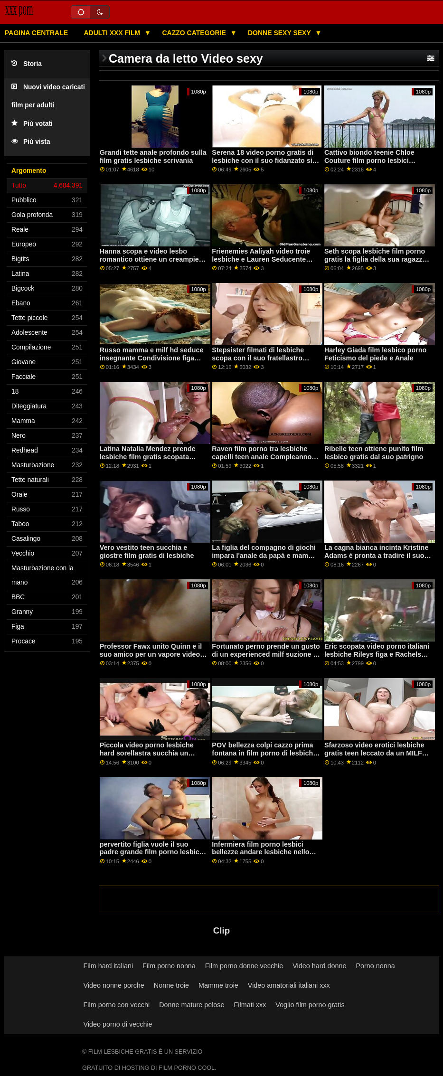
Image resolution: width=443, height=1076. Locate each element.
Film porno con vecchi (117, 1005)
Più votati (32, 123)
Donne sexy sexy (280, 33)
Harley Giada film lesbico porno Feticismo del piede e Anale (375, 354)
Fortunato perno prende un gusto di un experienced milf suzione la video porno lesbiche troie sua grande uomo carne (266, 658)
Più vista (30, 141)
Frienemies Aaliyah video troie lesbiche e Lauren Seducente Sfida (261, 259)
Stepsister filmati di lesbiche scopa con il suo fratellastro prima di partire (258, 357)
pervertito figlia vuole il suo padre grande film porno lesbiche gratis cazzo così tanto (153, 852)
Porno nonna (375, 966)
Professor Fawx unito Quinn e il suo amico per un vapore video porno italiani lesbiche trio (151, 654)
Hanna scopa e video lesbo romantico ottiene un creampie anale (149, 259)
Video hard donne (319, 966)
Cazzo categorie (194, 33)
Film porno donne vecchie (244, 966)
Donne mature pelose (191, 1005)
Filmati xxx (250, 1005)
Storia (26, 63)
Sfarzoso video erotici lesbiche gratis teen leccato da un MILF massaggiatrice (374, 753)
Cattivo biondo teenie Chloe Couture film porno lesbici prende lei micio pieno (369, 160)
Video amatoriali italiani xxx (289, 985)
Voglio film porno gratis (309, 1005)
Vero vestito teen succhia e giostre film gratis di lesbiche (147, 551)
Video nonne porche (114, 985)
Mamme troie (218, 985)
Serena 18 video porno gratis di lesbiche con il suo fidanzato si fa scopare (262, 160)
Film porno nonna (169, 966)
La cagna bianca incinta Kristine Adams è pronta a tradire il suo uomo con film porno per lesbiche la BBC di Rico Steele (376, 559)
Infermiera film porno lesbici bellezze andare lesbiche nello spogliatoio (260, 852)
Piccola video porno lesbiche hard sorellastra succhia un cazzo (147, 753)
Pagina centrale (36, 33)
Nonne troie (171, 985)
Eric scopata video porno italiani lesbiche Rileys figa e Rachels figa (376, 654)
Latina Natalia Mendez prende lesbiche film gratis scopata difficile (148, 456)
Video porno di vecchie (118, 1024)
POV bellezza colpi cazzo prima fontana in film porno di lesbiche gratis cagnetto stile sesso (264, 753)
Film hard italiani (108, 966)
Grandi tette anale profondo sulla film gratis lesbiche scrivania (153, 156)
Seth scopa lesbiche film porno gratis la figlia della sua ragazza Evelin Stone (375, 259)
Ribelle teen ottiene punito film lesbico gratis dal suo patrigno (374, 453)
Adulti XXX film (113, 33)
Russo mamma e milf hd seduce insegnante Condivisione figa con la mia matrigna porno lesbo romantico (152, 362)
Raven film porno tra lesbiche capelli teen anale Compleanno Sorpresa (261, 456)
